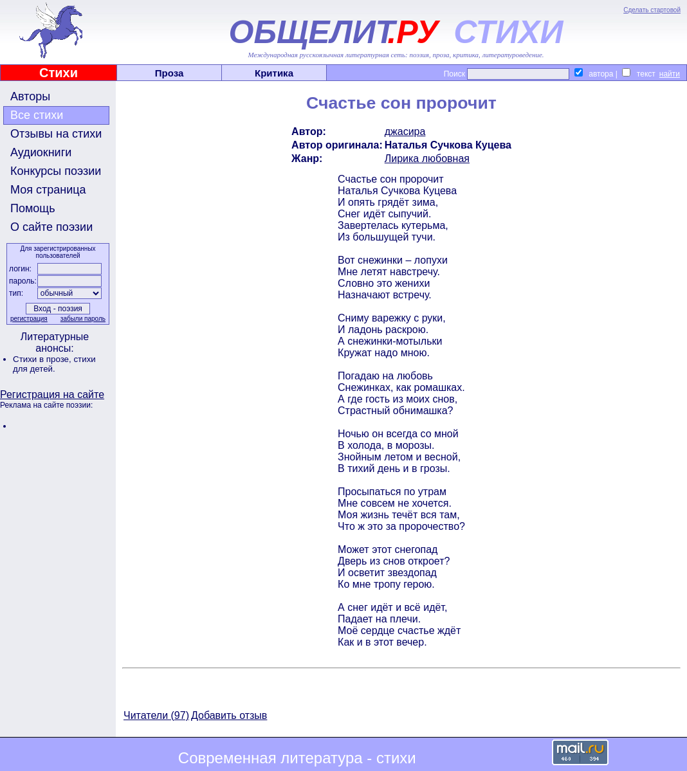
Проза (169, 73)
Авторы (30, 96)
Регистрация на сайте (52, 394)
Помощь (32, 208)
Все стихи (36, 115)
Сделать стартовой (652, 10)
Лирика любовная (427, 158)
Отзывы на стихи (56, 133)
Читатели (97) (156, 715)
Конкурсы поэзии (55, 171)
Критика (274, 73)
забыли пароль (82, 318)
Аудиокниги (40, 152)
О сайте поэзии (51, 227)
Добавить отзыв (229, 715)
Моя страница (48, 189)
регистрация (29, 318)
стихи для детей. (54, 364)
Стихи (58, 73)
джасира (405, 131)
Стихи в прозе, (43, 359)
